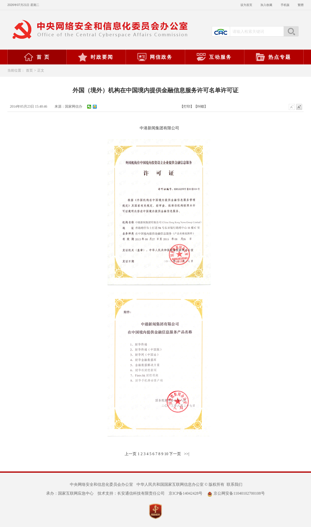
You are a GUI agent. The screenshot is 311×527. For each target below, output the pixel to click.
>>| (186, 454)
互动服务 (214, 57)
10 (166, 454)
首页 (29, 70)
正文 (40, 70)
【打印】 (187, 106)
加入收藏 (266, 5)
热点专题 (273, 57)
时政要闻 (95, 57)
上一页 (130, 454)
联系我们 (234, 484)
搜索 (291, 31)
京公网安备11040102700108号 (236, 493)
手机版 (285, 5)
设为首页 (246, 5)
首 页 (37, 57)
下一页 (175, 454)
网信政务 (155, 57)
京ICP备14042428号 (185, 493)
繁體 (301, 5)
